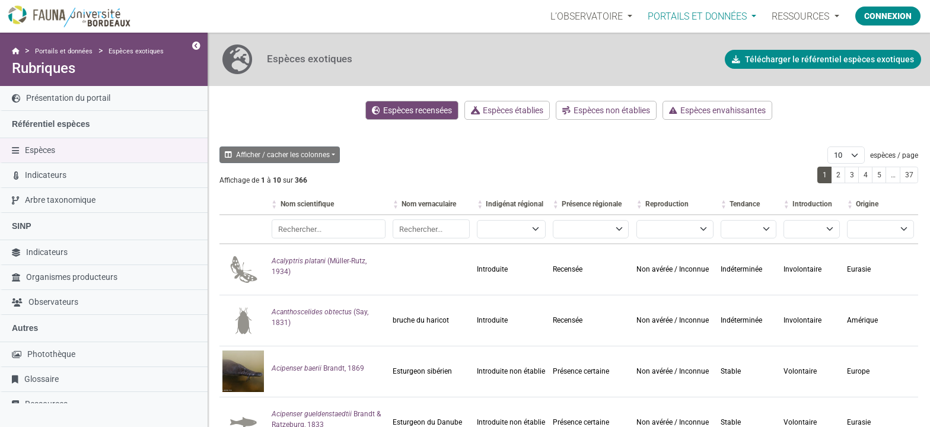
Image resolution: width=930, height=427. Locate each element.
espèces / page (893, 155)
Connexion (888, 16)
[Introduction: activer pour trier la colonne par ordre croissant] (812, 205)
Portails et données (64, 51)
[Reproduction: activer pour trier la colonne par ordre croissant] (675, 205)
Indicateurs (40, 175)
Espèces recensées (412, 110)
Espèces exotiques (136, 51)
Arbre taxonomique (53, 200)
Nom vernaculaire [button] (429, 204)
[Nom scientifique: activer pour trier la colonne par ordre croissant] (329, 205)
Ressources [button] (802, 16)
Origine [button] (867, 204)
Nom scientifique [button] (307, 204)
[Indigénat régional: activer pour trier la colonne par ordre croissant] (512, 205)
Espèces (33, 150)
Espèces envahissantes (717, 110)
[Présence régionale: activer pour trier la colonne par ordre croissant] (591, 205)
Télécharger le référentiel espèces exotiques (823, 59)
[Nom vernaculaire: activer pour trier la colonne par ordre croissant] (432, 205)
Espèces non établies (606, 110)
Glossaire (35, 379)
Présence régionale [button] (592, 204)
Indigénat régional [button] (514, 204)
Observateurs (45, 302)
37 (909, 175)
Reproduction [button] (667, 204)
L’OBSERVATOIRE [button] (587, 16)
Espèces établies (507, 110)
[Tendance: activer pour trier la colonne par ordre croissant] (749, 205)
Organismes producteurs (64, 277)
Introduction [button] (812, 204)
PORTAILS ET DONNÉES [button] (698, 16)
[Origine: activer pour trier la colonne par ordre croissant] (881, 205)
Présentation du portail (61, 98)
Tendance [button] (745, 204)
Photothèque (43, 354)
